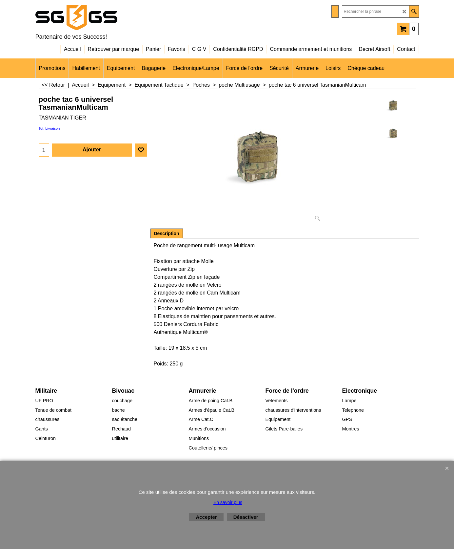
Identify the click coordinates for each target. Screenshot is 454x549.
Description (166, 233)
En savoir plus (227, 502)
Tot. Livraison (49, 128)
